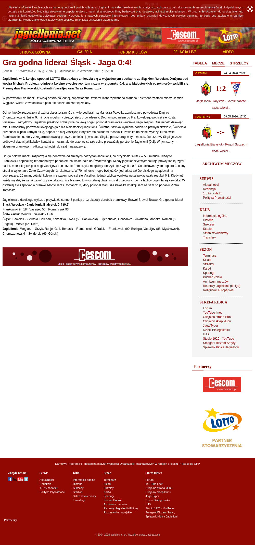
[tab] (200, 63)
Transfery (209, 237)
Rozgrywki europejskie (218, 290)
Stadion (208, 229)
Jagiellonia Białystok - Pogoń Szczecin (221, 144)
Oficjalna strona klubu (217, 317)
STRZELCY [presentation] (239, 63)
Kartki (207, 268)
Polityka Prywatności (217, 198)
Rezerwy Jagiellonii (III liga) (221, 286)
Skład (207, 260)
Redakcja (209, 189)
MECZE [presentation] (218, 63)
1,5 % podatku (213, 193)
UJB (206, 334)
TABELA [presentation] (200, 63)
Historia (208, 220)
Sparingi (208, 273)
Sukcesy (208, 224)
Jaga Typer (210, 325)
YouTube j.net (212, 312)
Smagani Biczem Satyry (219, 343)
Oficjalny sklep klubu (217, 321)
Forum (207, 308)
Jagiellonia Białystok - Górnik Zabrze (221, 101)
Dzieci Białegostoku (216, 330)
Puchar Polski (212, 277)
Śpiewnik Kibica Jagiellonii (221, 347)
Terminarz (209, 255)
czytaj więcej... (221, 107)
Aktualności (211, 185)
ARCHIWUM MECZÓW (221, 164)
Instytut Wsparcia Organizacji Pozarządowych (125, 463)
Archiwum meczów (215, 281)
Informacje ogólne (215, 216)
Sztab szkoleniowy (215, 233)
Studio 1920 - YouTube (218, 338)
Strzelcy (208, 264)
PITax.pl (184, 463)
